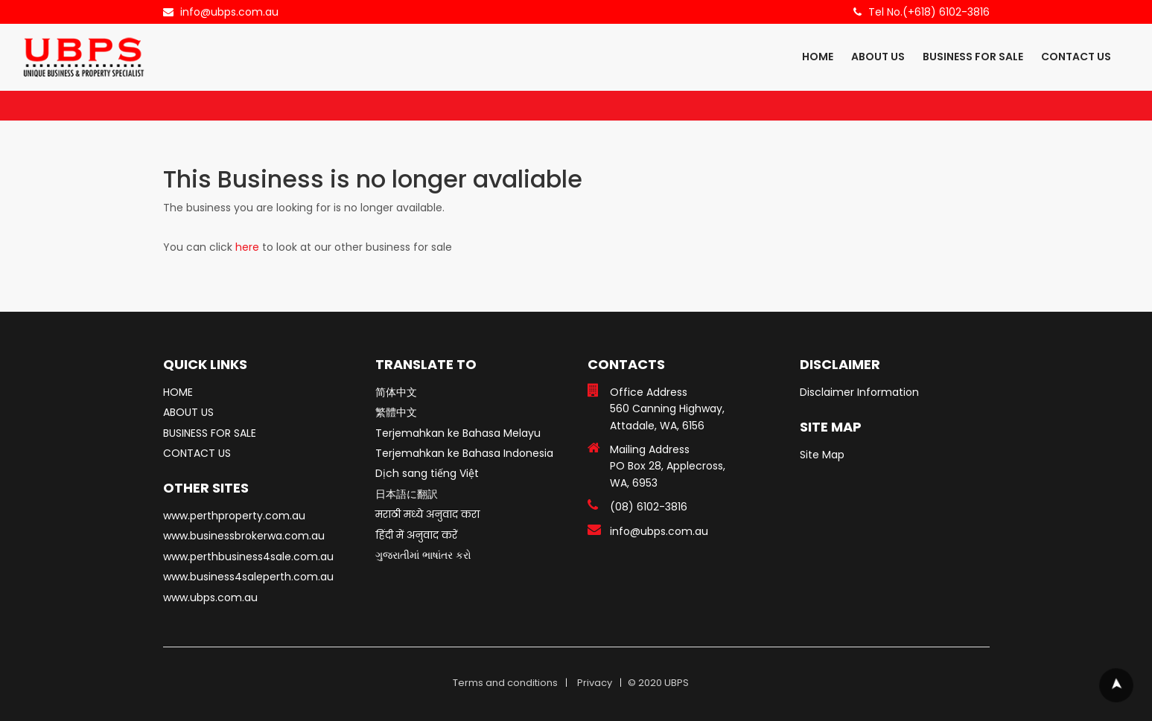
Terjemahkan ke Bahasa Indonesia (464, 453)
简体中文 (396, 392)
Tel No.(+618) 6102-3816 (929, 11)
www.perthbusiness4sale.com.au (248, 556)
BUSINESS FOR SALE (973, 56)
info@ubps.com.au (229, 11)
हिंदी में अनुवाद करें (416, 535)
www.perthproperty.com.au (234, 515)
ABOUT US (878, 56)
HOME (817, 56)
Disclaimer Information (859, 392)
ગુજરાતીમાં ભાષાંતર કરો (423, 555)
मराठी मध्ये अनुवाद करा (427, 514)
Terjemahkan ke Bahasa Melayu (458, 433)
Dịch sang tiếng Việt (427, 473)
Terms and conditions (505, 683)
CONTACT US (1076, 56)
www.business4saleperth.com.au (248, 576)
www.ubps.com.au (210, 597)
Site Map (822, 454)
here (247, 247)
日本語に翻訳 (406, 494)
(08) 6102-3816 (648, 506)
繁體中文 (396, 412)
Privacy (594, 683)
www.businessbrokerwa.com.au (244, 535)
